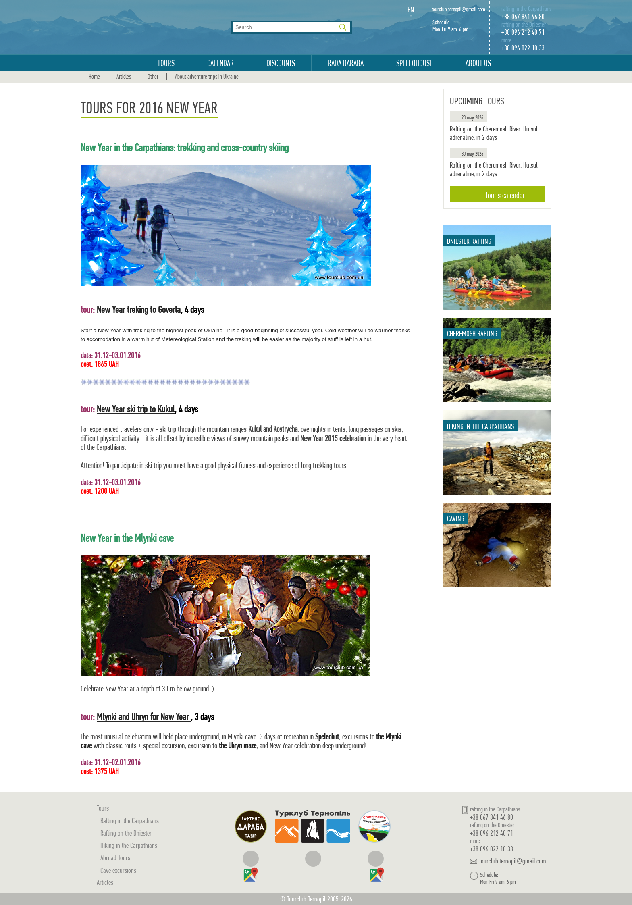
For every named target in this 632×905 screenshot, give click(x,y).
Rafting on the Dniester (126, 833)
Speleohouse (414, 63)
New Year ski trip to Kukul (136, 409)
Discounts (280, 63)
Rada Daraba (346, 63)
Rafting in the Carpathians (129, 820)
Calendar (220, 63)
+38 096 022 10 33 (523, 48)
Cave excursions (118, 870)
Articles (123, 76)
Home (94, 76)
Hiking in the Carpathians (128, 845)
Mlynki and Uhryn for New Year (144, 716)
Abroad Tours (115, 857)
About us (478, 63)
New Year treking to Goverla (139, 309)
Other (153, 76)
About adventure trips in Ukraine (207, 76)
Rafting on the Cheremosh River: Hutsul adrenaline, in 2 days (494, 133)
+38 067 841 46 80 (523, 16)
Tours (166, 63)
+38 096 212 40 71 (523, 32)
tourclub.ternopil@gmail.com (458, 9)
